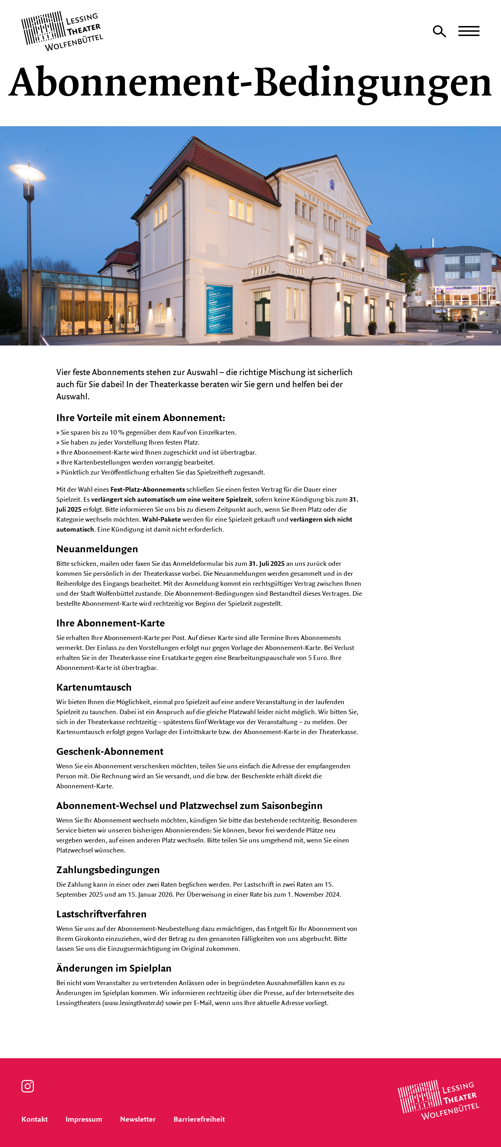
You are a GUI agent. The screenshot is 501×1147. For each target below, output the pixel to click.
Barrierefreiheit (199, 1119)
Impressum (84, 1119)
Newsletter (138, 1119)
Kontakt (34, 1119)
